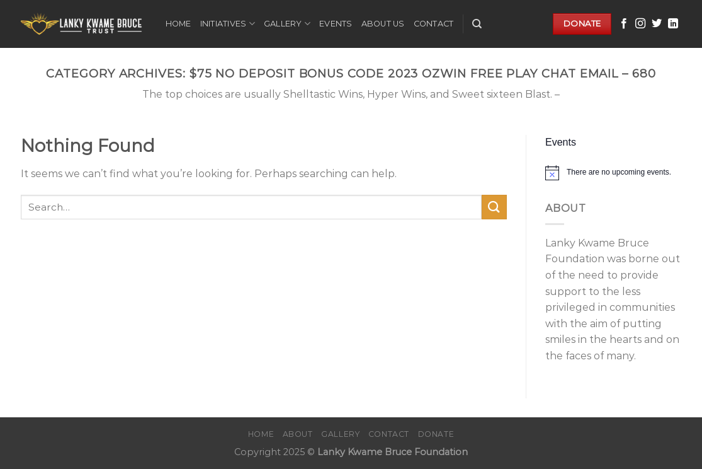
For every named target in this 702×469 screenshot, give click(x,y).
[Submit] (494, 207)
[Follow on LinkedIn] (673, 24)
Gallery (287, 24)
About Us (383, 23)
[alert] (613, 172)
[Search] (477, 24)
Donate (436, 434)
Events (336, 23)
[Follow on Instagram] (640, 24)
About (298, 434)
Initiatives (227, 24)
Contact (434, 23)
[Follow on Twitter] (657, 24)
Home (178, 23)
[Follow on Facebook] (624, 24)
